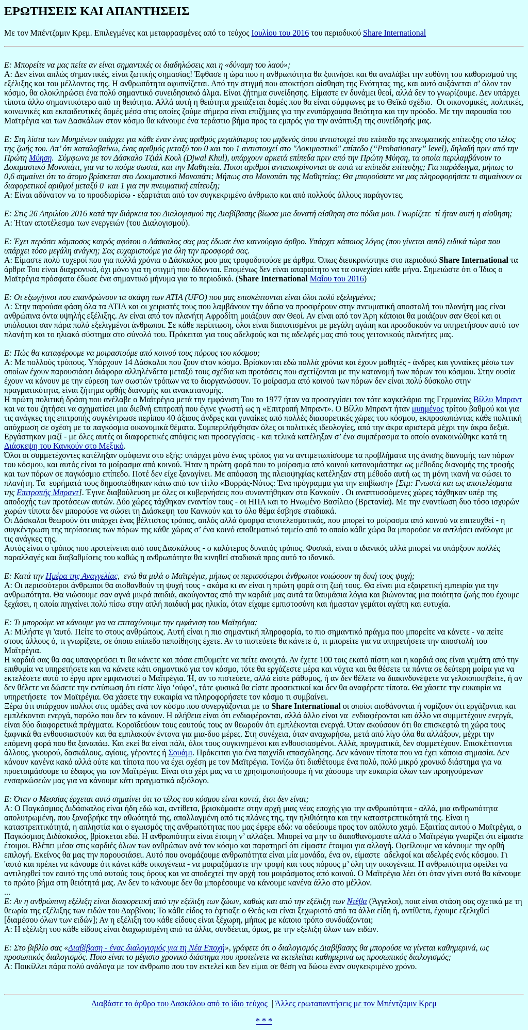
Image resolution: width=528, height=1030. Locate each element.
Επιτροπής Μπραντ (47, 492)
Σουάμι (181, 752)
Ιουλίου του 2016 (280, 32)
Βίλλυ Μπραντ (497, 399)
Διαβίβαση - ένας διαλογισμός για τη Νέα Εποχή (146, 947)
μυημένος (428, 408)
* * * (264, 1021)
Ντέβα (357, 901)
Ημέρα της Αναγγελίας (82, 576)
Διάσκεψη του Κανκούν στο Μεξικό (64, 445)
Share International (394, 32)
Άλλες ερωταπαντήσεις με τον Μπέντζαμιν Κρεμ (356, 1003)
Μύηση (40, 157)
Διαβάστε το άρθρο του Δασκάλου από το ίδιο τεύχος (179, 1003)
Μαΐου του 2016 (337, 278)
